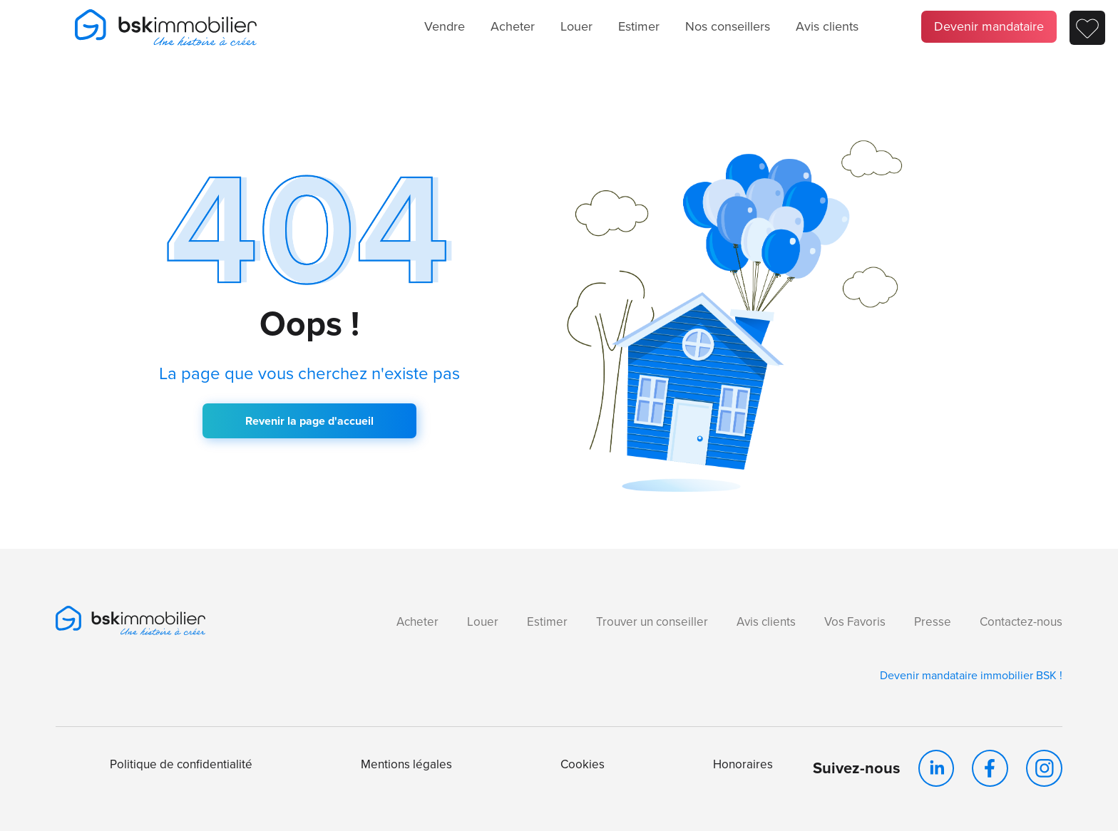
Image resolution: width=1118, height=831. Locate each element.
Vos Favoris (855, 622)
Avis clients (827, 26)
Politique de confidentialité (181, 764)
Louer (576, 26)
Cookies (582, 764)
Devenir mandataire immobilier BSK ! (971, 675)
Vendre (444, 26)
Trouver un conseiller (652, 622)
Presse (932, 622)
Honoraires (743, 764)
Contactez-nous (1021, 622)
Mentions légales (406, 764)
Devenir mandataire (989, 26)
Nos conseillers (727, 26)
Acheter (513, 26)
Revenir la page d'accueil (309, 421)
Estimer (639, 26)
